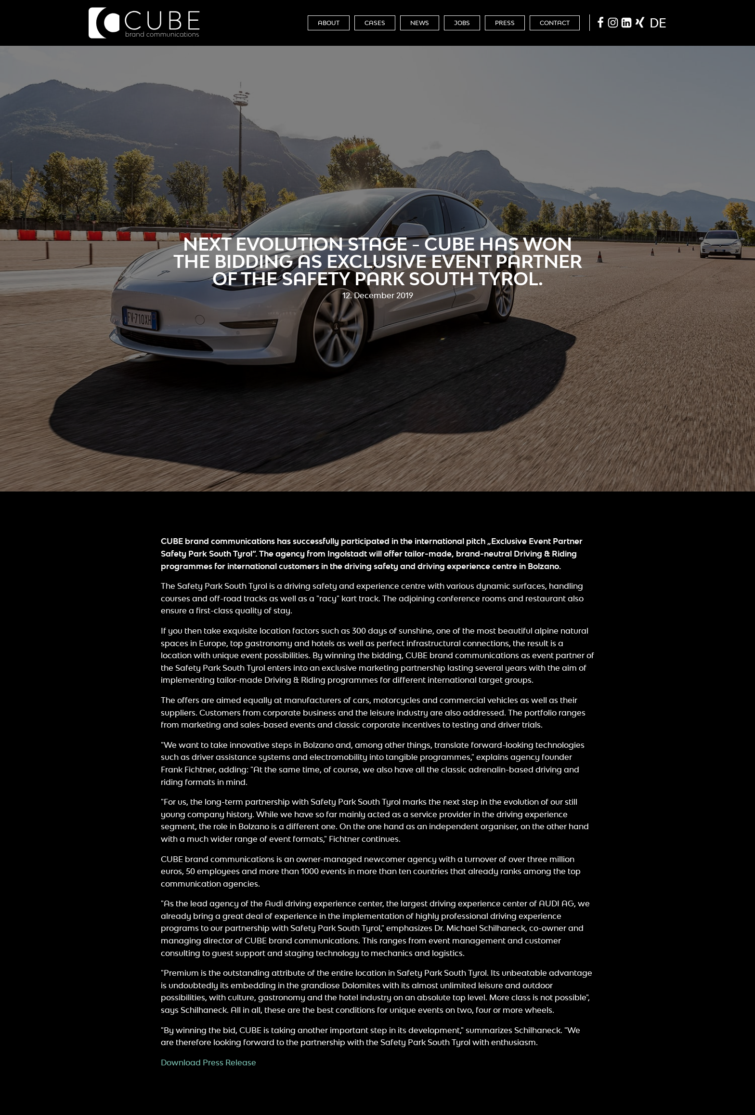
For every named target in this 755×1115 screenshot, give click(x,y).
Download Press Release (208, 1062)
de (658, 22)
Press (505, 23)
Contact (555, 23)
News (419, 23)
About (328, 23)
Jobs (462, 23)
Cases (374, 23)
